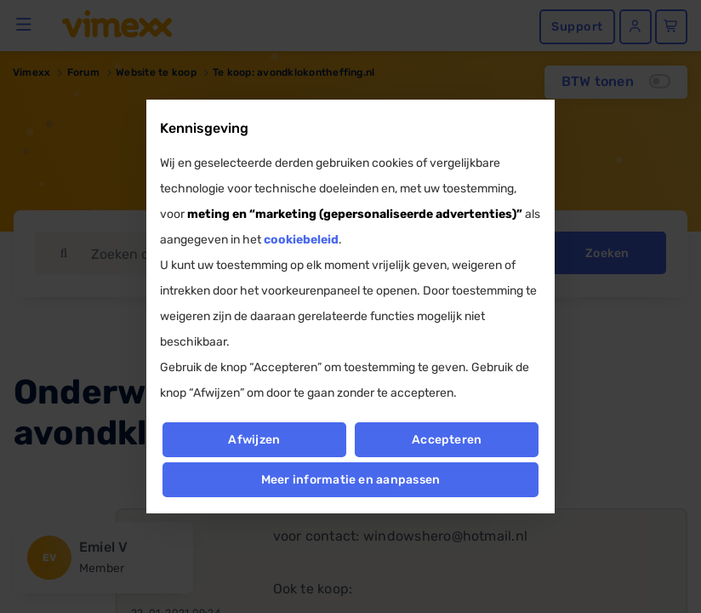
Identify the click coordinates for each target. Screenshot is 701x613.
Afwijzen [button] (254, 440)
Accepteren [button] (447, 440)
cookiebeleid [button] (301, 239)
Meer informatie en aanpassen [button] (351, 480)
